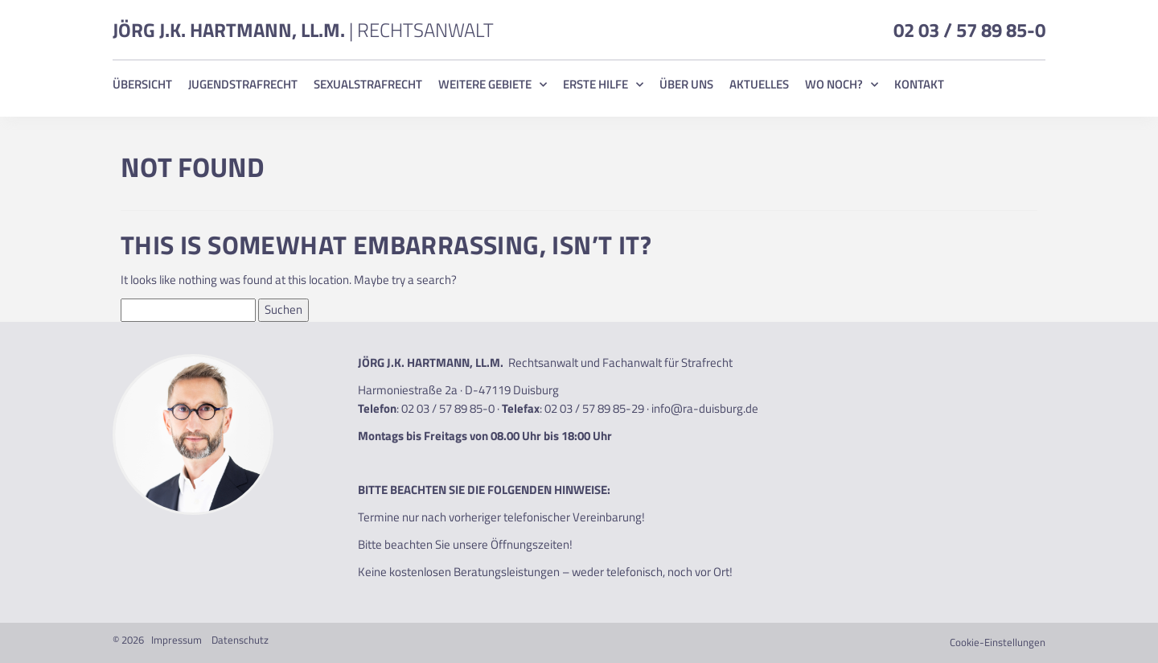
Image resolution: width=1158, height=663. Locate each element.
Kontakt (919, 84)
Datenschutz (240, 640)
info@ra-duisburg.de (704, 408)
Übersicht (142, 84)
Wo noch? (841, 84)
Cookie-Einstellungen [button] (997, 642)
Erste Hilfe (603, 84)
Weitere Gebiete (492, 84)
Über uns (686, 84)
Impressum (176, 640)
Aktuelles (759, 84)
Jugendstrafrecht (243, 84)
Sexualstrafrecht (368, 84)
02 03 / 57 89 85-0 (969, 29)
